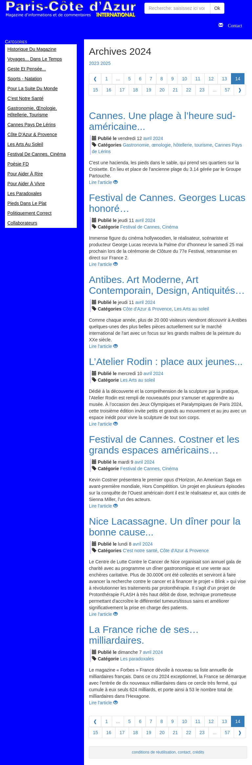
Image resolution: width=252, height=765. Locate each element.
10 (184, 78)
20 (162, 89)
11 (197, 78)
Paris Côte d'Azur (70, 9)
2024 (158, 138)
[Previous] (95, 78)
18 (135, 89)
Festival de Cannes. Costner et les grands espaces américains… (164, 444)
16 (109, 89)
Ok (217, 8)
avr (147, 138)
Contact (232, 25)
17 (122, 89)
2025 (105, 63)
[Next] (240, 89)
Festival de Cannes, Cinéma (149, 227)
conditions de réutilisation (154, 752)
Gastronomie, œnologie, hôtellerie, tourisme (167, 145)
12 (211, 78)
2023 (94, 63)
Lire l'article (103, 182)
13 (224, 78)
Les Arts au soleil (191, 309)
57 (227, 89)
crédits (198, 752)
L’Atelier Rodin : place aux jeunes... (166, 361)
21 (175, 89)
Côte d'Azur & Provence (147, 309)
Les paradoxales (137, 658)
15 (95, 89)
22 (188, 89)
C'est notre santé (140, 550)
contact (184, 752)
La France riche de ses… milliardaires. (144, 635)
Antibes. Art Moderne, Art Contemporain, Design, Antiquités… (167, 285)
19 (148, 89)
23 (202, 89)
